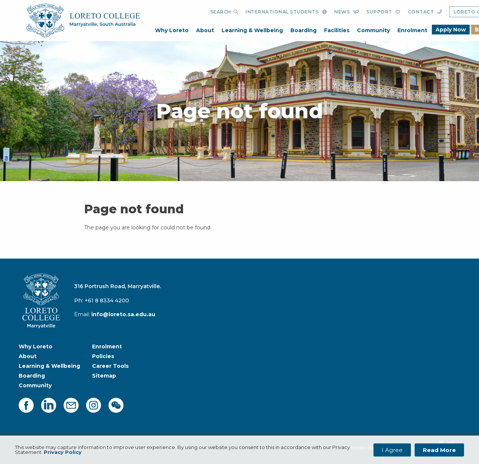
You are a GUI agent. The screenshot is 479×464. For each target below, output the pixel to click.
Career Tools (110, 366)
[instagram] (93, 405)
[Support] (383, 12)
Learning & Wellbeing (252, 30)
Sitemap (104, 375)
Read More (439, 450)
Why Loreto (172, 30)
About (205, 30)
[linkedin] (48, 405)
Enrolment (412, 30)
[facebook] (26, 405)
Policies (103, 356)
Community (373, 30)
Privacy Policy (63, 452)
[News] (346, 12)
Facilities (337, 30)
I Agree (392, 450)
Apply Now (451, 29)
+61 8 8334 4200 (107, 300)
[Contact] (425, 12)
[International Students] (286, 12)
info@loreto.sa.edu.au (123, 314)
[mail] (71, 405)
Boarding (303, 30)
